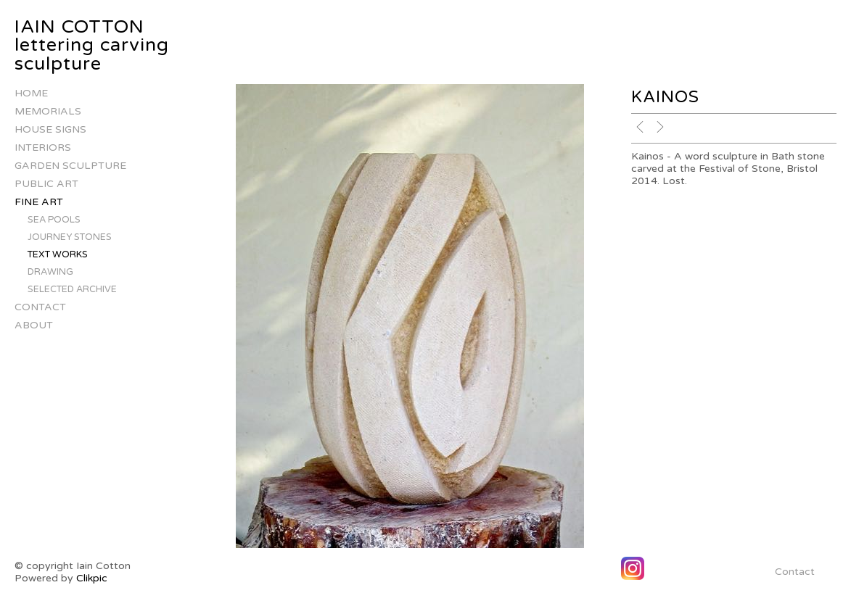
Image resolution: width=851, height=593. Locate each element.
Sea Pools (54, 219)
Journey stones (70, 237)
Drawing (50, 272)
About (34, 325)
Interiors (43, 147)
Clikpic (91, 578)
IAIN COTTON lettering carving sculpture (92, 45)
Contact (40, 307)
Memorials (48, 111)
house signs (50, 129)
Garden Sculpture (70, 165)
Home (31, 93)
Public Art (46, 184)
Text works (58, 254)
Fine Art (39, 202)
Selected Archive (72, 289)
